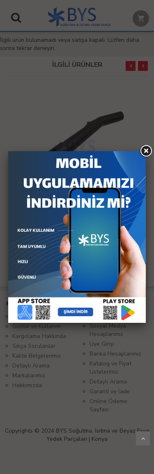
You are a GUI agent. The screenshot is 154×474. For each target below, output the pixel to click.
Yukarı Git (143, 438)
